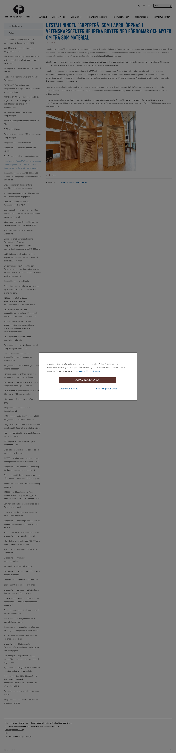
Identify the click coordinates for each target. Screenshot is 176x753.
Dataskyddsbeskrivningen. (90, 371)
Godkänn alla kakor (87, 380)
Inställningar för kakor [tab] (106, 388)
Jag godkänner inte (68, 388)
